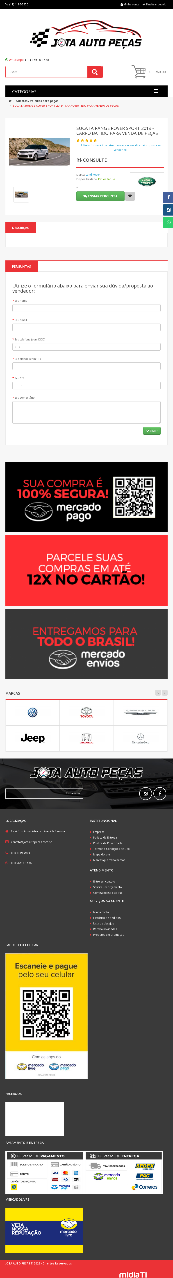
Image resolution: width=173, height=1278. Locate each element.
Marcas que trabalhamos (109, 860)
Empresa (99, 832)
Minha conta (101, 912)
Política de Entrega (105, 837)
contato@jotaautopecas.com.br (31, 842)
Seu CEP (20, 378)
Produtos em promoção (108, 935)
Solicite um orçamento (107, 887)
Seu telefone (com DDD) (30, 339)
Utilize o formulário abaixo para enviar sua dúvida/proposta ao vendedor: (120, 147)
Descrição (21, 227)
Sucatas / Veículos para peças (37, 101)
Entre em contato (104, 881)
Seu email (21, 320)
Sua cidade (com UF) (28, 359)
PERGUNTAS (21, 266)
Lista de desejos (103, 923)
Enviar (152, 431)
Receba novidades (105, 929)
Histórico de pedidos (107, 918)
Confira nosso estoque (108, 893)
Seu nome (21, 301)
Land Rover (93, 175)
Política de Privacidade (107, 843)
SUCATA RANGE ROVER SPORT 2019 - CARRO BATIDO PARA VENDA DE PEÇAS (66, 105)
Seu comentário (25, 398)
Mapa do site (101, 854)
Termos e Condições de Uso (111, 849)
